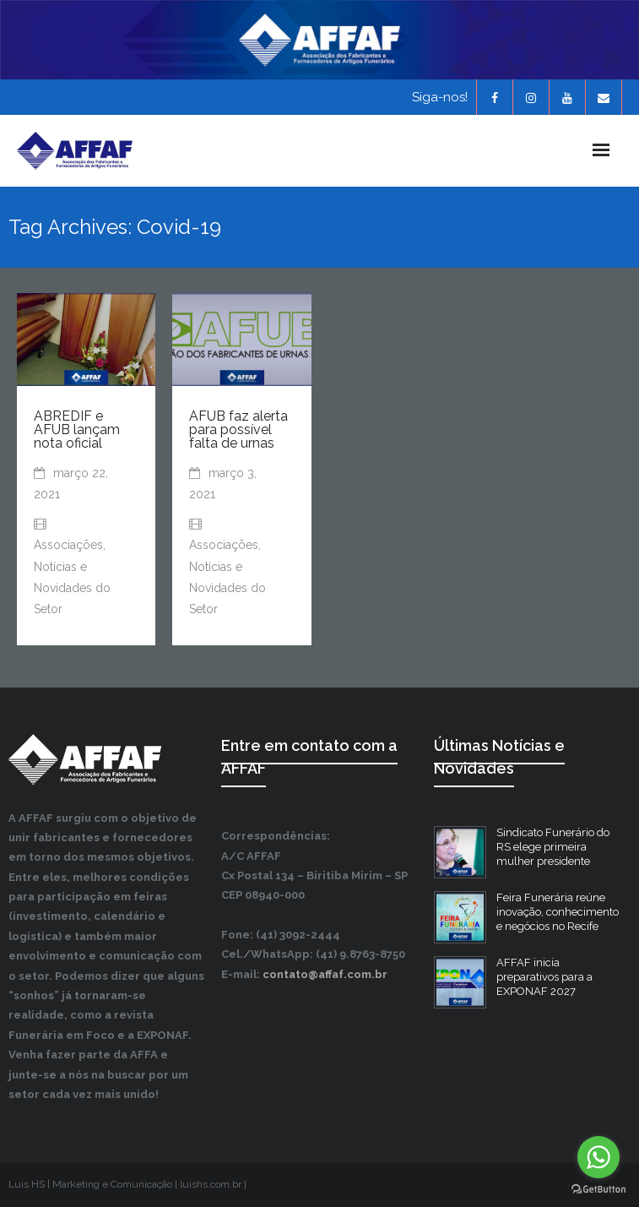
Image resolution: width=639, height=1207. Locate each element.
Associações (68, 545)
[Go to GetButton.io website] (598, 1189)
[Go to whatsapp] (598, 1157)
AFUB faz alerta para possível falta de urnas (238, 429)
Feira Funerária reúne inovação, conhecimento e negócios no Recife (557, 911)
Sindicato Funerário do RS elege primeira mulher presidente (552, 846)
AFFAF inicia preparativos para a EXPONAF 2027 (544, 977)
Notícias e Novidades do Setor (72, 588)
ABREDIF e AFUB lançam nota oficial (77, 429)
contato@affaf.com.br (325, 974)
